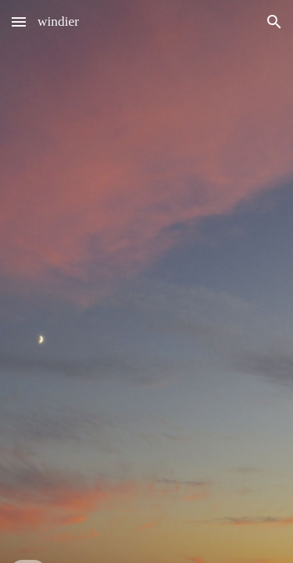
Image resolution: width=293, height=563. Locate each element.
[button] (19, 21)
